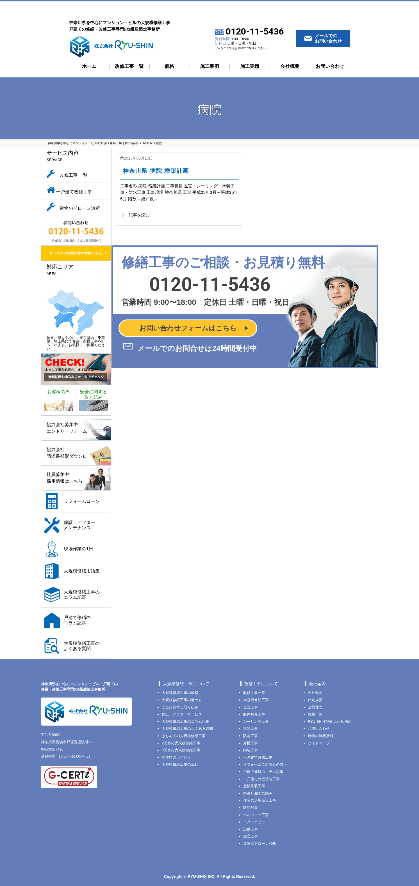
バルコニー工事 (256, 815)
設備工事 (250, 829)
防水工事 (250, 736)
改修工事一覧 (129, 66)
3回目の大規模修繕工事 (181, 750)
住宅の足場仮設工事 (259, 800)
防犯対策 (250, 808)
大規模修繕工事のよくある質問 (187, 728)
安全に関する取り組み (180, 707)
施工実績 (249, 66)
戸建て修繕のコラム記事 (263, 772)
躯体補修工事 (254, 714)
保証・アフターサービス (182, 714)
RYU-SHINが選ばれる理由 (329, 721)
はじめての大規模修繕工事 (184, 736)
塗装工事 (250, 728)
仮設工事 (250, 707)
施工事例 (209, 66)
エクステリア (254, 822)
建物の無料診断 (320, 736)
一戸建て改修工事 (257, 757)
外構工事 (250, 743)
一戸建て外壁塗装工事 (261, 779)
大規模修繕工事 (256, 700)
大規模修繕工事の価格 (180, 693)
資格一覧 (315, 714)
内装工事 (250, 750)
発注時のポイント (176, 757)
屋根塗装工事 (254, 786)
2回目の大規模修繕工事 (181, 743)
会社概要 (289, 66)
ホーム (89, 66)
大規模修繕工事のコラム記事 (185, 721)
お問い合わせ (330, 66)
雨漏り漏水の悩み (257, 793)
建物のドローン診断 (259, 843)
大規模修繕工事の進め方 (182, 700)
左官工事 (250, 836)
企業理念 (315, 707)
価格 (169, 66)
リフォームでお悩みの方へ (265, 764)
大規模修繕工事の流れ (180, 764)
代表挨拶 (315, 700)
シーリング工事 (256, 721)
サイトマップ (319, 743)
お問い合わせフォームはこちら (188, 329)
